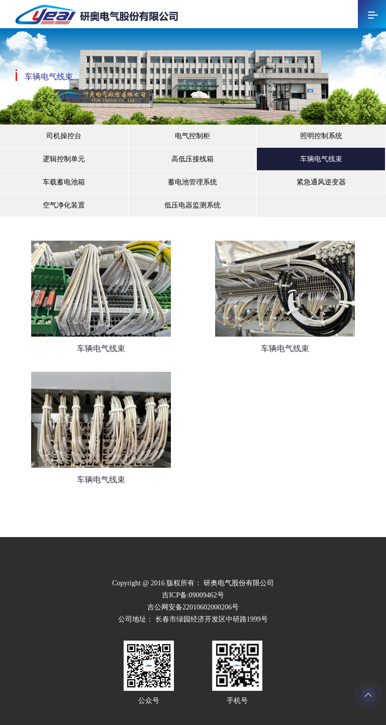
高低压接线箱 (192, 159)
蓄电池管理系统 (192, 182)
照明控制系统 (321, 136)
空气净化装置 (64, 205)
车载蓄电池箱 (64, 182)
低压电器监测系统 (192, 205)
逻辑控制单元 (64, 159)
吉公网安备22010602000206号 (193, 607)
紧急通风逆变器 (321, 182)
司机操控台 (63, 136)
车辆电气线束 (321, 159)
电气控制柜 (192, 136)
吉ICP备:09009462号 (193, 595)
